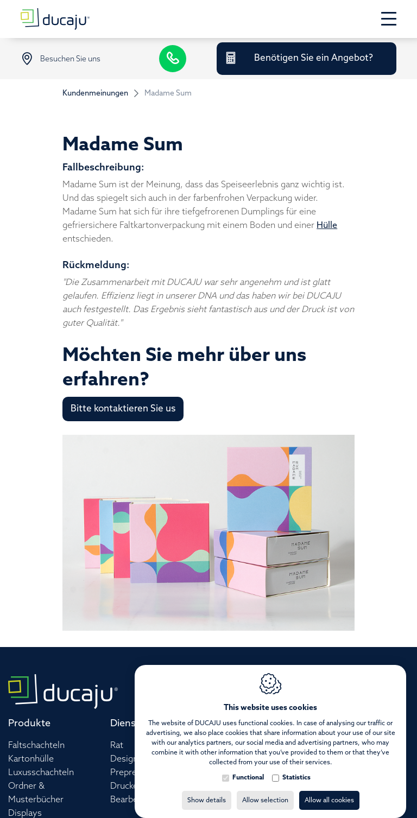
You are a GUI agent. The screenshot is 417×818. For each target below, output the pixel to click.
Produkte (29, 724)
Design (124, 759)
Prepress (128, 773)
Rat (116, 745)
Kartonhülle (31, 759)
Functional (248, 767)
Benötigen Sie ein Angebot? (313, 58)
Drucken (126, 786)
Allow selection (265, 790)
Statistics (296, 767)
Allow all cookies (329, 790)
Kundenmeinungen (95, 93)
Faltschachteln (36, 745)
